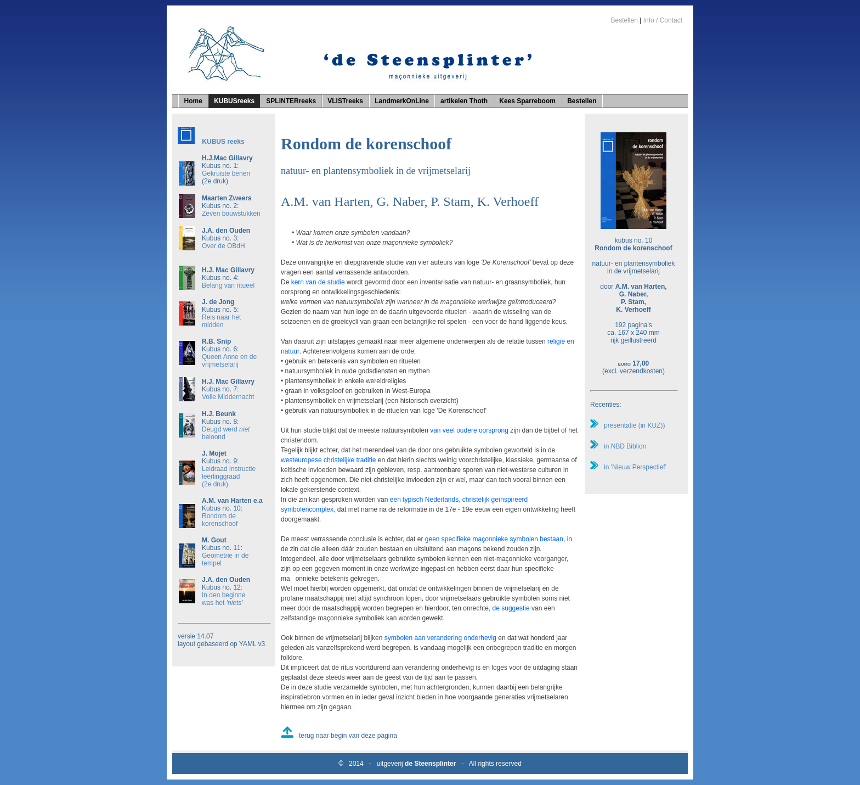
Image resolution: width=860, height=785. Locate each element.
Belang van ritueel (228, 285)
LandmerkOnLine (402, 101)
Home (193, 101)
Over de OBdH (223, 246)
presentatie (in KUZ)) (627, 425)
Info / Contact (662, 20)
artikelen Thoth (464, 101)
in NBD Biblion (618, 446)
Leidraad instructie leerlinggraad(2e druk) (229, 476)
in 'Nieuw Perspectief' (628, 467)
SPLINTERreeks (291, 101)
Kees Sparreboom (527, 101)
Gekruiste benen (226, 173)
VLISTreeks (345, 101)
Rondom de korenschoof (219, 520)
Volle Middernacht (228, 397)
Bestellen (623, 20)
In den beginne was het (223, 599)
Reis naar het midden (221, 321)
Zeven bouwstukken (231, 213)
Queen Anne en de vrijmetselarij (229, 360)
